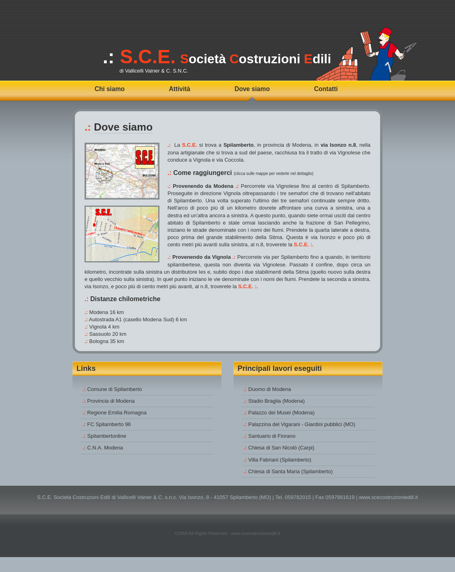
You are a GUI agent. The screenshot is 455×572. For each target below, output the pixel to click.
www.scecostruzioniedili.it (388, 497)
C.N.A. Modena (105, 448)
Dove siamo (252, 88)
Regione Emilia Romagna (117, 413)
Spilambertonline (106, 436)
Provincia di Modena (111, 401)
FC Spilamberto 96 (109, 424)
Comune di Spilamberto (114, 389)
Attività (179, 88)
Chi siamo (110, 88)
